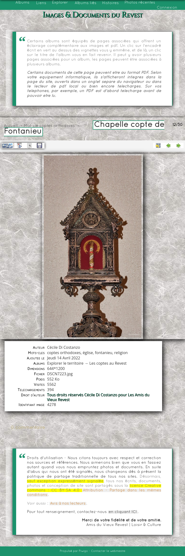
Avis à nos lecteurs (68, 503)
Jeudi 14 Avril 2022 (63, 358)
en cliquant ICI (123, 512)
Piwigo (83, 551)
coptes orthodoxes (57, 126)
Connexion (167, 7)
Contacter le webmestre (108, 551)
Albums (22, 2)
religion (121, 352)
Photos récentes (140, 2)
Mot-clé (31, 126)
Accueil (11, 126)
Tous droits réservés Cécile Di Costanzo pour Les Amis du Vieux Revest (98, 397)
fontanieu (103, 352)
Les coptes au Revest (108, 363)
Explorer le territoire (65, 363)
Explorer (60, 2)
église (88, 352)
